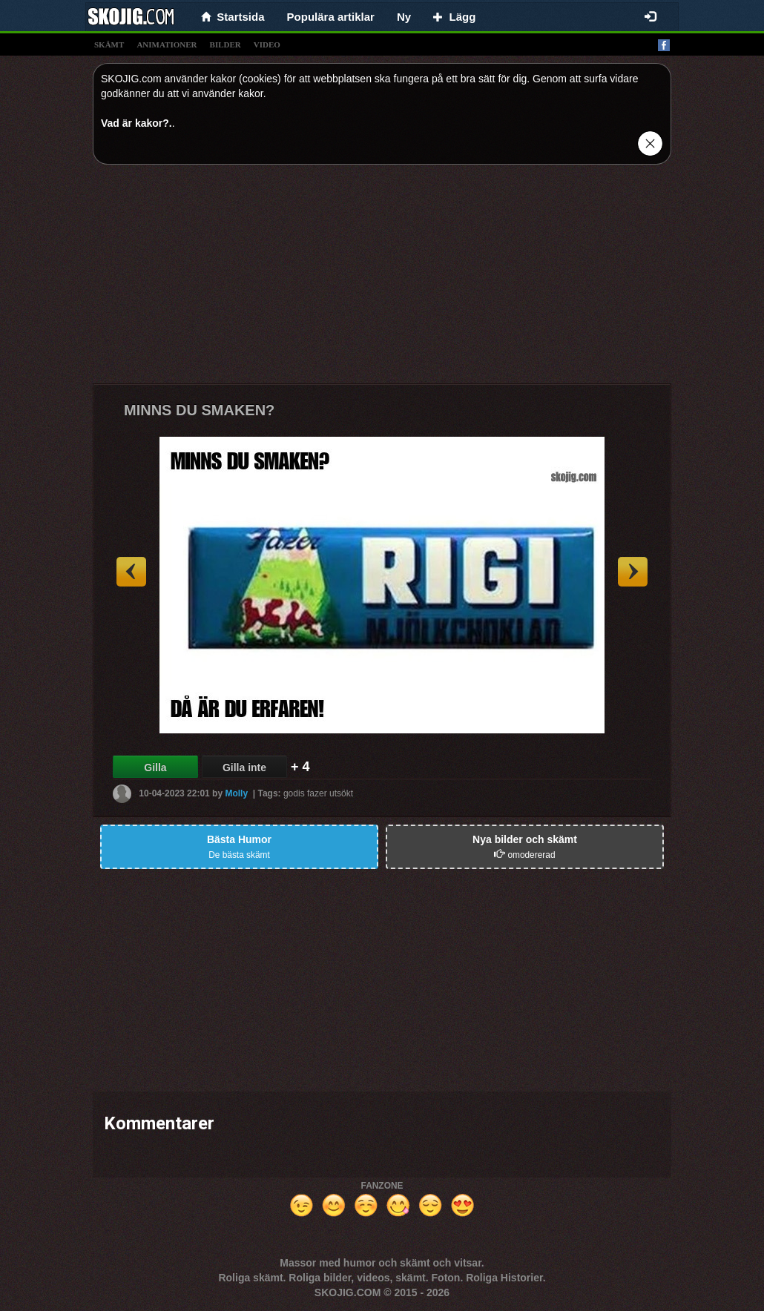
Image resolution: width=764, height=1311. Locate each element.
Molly (236, 793)
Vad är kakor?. (136, 123)
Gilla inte (244, 767)
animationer (166, 44)
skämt (109, 44)
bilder (225, 44)
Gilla (155, 767)
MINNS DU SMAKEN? (199, 410)
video (267, 44)
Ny (404, 16)
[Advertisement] (382, 279)
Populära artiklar (331, 16)
